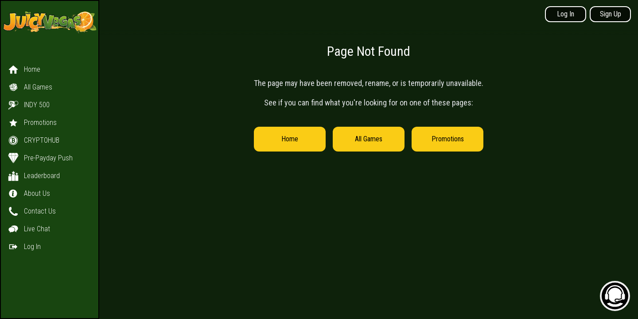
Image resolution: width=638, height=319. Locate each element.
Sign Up (610, 14)
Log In (565, 14)
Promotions (448, 139)
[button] (49, 149)
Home (289, 139)
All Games (368, 139)
